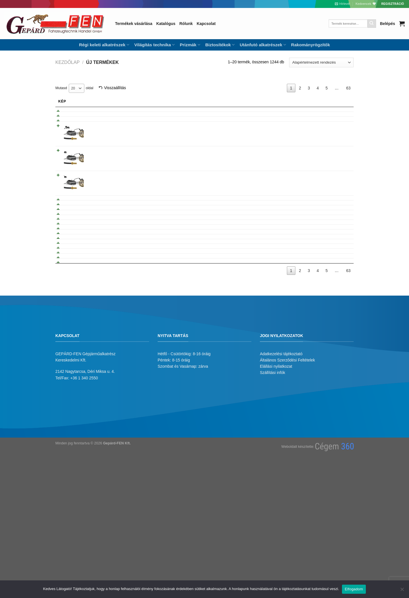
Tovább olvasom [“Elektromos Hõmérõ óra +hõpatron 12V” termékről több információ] (328, 125)
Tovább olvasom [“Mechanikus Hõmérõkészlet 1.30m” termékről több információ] (328, 223)
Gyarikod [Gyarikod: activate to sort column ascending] (244, 101)
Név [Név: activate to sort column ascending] (94, 101)
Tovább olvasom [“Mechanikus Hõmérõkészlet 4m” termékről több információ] (328, 173)
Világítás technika (154, 44)
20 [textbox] (73, 88)
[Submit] (372, 23)
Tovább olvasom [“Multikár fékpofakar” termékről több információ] (328, 273)
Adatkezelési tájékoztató (281, 485)
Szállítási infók (272, 504)
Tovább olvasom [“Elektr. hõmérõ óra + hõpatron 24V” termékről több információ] (328, 113)
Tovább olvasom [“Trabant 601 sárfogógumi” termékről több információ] (328, 235)
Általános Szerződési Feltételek (287, 491)
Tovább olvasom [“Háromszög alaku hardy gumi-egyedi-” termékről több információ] (328, 377)
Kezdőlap (67, 62)
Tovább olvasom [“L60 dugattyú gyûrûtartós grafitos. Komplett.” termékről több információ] (328, 246)
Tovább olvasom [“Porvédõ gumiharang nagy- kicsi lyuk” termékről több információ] (328, 365)
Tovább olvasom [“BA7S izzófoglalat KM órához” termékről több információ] (328, 137)
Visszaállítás (115, 87)
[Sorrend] (321, 62)
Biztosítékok (220, 44)
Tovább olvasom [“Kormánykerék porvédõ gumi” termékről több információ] (328, 388)
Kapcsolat (206, 23)
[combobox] (76, 88)
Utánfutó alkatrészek (263, 44)
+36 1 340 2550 (84, 509)
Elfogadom (354, 589)
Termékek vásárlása (133, 23)
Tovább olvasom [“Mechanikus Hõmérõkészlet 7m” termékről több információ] (328, 198)
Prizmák (190, 44)
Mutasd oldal (74, 88)
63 (348, 88)
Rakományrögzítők (310, 44)
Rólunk (186, 23)
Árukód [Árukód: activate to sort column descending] (278, 101)
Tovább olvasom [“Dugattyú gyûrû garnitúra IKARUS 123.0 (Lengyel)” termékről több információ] (328, 285)
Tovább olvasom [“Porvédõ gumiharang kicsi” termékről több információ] (328, 353)
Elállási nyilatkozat (276, 498)
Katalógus (165, 23)
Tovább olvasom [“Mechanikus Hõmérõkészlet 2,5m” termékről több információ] (328, 148)
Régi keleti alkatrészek (104, 44)
